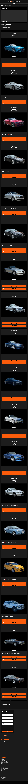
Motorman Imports (3, 5)
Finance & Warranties (4, 762)
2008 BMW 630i (14, 218)
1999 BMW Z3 (14, 404)
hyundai (2, 750)
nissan (2, 747)
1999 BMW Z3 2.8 (14, 330)
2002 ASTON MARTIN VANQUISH (14, 144)
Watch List (14, 103)
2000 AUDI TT (14, 181)
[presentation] (7, 728)
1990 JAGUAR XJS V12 (14, 664)
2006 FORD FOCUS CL (14, 515)
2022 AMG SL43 (14, 107)
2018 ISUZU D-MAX (14, 589)
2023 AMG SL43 (14, 33)
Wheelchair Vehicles (4, 761)
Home (2, 758)
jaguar (2, 740)
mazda (2, 742)
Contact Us (3, 763)
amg (1, 746)
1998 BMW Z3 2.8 (14, 293)
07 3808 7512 (3, 773)
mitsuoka (2, 743)
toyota (2, 753)
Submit (7, 731)
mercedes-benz (3, 741)
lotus (2, 752)
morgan (2, 748)
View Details (14, 63)
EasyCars (9, 782)
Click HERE (2, 775)
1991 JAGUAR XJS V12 (14, 627)
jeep (1, 754)
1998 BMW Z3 (14, 256)
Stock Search (9, 5)
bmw (2, 745)
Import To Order (3, 760)
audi (1, 755)
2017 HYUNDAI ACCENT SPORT (14, 552)
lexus (2, 744)
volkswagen (3, 751)
